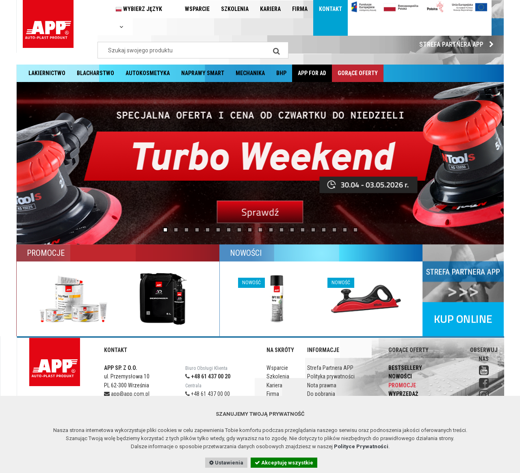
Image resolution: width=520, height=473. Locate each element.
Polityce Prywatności (361, 446)
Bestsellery (405, 368)
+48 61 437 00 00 (207, 394)
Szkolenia (235, 9)
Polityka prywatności (331, 376)
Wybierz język (138, 18)
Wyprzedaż (403, 394)
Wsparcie (197, 9)
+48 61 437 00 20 (207, 376)
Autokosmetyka (148, 73)
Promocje (402, 385)
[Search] (276, 50)
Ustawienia (226, 463)
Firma (300, 9)
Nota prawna (321, 385)
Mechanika (250, 73)
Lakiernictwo (46, 73)
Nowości (400, 376)
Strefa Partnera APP (458, 44)
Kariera (270, 9)
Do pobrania (321, 394)
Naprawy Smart (202, 73)
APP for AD (312, 73)
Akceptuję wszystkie (284, 463)
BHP (281, 73)
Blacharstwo (95, 73)
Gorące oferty (358, 73)
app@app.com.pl (127, 394)
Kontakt (330, 9)
